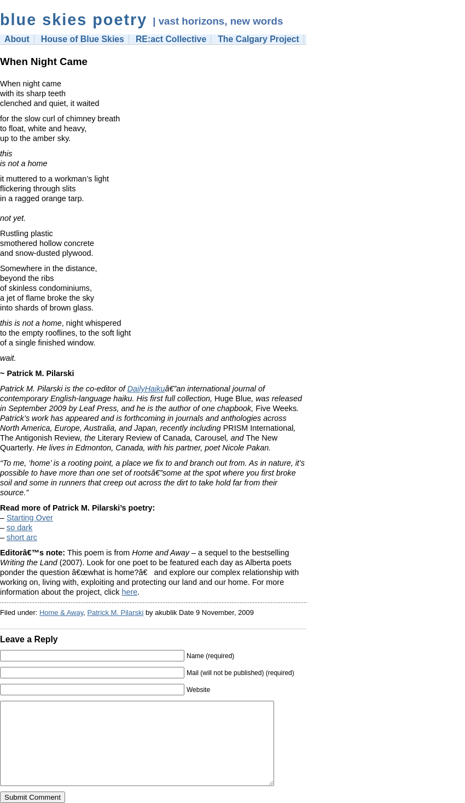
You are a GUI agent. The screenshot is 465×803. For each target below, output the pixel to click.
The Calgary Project (258, 39)
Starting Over (30, 517)
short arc (22, 537)
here (129, 592)
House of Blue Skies (82, 39)
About (17, 39)
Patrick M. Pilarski (115, 612)
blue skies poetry (73, 19)
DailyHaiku (146, 388)
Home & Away (61, 612)
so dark (19, 527)
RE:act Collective (171, 39)
